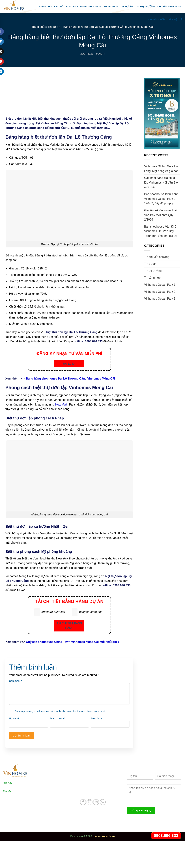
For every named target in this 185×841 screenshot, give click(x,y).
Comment (15, 680)
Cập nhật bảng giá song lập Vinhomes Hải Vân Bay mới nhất (161, 182)
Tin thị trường (145, 6)
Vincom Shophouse (87, 6)
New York (61, 404)
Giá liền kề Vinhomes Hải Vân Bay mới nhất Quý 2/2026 (160, 215)
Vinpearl (111, 6)
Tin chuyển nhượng (156, 256)
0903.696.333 (22, 791)
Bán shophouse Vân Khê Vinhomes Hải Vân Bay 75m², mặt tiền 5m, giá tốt (160, 231)
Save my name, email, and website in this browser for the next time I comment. (60, 711)
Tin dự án (127, 6)
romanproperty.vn (104, 836)
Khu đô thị (62, 6)
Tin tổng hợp (156, 19)
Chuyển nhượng (169, 6)
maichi (100, 53)
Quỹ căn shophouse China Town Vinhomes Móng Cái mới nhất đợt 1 (72, 641)
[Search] (181, 19)
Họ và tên (14, 718)
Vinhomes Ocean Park (97, 773)
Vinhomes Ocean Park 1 (159, 284)
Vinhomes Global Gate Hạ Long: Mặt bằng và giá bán (161, 169)
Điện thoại (96, 718)
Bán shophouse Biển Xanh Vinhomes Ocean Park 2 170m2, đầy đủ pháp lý (161, 199)
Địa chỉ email (57, 718)
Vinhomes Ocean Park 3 (159, 298)
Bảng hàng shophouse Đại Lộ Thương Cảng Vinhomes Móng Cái (70, 378)
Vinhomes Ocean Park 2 (159, 291)
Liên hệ (172, 19)
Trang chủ (44, 6)
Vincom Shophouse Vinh (99, 793)
